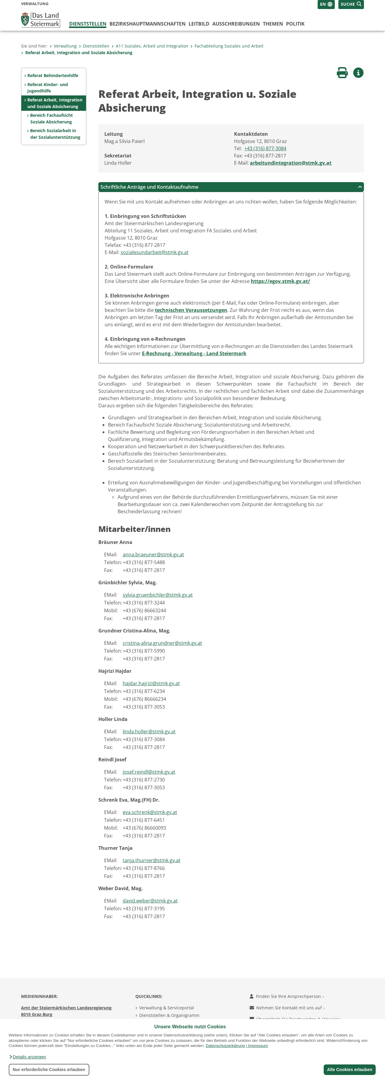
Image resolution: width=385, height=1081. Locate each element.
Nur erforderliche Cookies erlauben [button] (49, 1069)
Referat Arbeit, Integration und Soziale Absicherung (76, 52)
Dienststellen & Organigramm (169, 1015)
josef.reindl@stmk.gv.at (149, 772)
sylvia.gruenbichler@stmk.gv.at (158, 595)
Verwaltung (63, 46)
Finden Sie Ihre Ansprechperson (287, 996)
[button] (27, 1057)
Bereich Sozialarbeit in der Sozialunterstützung (55, 134)
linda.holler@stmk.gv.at (149, 731)
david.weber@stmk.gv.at (150, 900)
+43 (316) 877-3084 (265, 148)
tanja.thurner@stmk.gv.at (151, 860)
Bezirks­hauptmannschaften (147, 23)
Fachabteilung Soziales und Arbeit (226, 46)
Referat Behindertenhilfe (52, 75)
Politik (295, 23)
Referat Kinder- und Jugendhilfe (47, 88)
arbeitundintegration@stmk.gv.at (290, 163)
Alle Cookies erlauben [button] (349, 1069)
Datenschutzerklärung (225, 1045)
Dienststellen (87, 23)
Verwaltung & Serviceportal (166, 1008)
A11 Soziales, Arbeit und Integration (150, 46)
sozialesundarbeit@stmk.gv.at (155, 252)
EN (323, 4)
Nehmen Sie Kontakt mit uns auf (287, 1008)
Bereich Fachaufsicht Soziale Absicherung (51, 118)
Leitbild (199, 23)
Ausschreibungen (236, 23)
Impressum (258, 1045)
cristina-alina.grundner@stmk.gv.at (162, 643)
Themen (273, 23)
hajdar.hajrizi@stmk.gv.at (151, 683)
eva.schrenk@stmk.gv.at (150, 812)
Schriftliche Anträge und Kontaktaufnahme (231, 187)
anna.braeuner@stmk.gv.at (153, 554)
